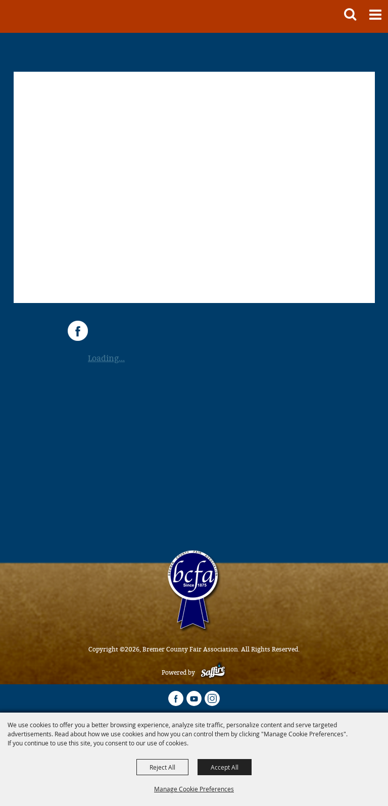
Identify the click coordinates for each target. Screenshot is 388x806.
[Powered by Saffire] (213, 672)
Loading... (106, 358)
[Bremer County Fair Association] (23, 16)
